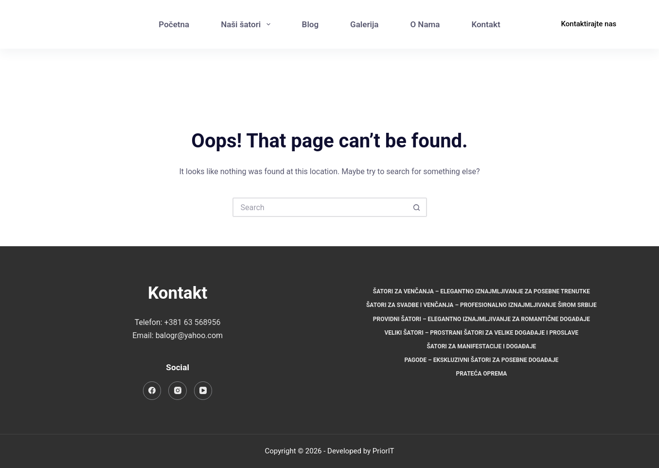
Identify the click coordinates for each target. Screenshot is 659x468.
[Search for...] (320, 207)
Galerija (364, 24)
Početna (174, 24)
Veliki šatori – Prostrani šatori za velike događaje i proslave (481, 332)
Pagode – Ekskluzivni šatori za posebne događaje (481, 360)
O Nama (425, 24)
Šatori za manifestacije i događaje (481, 346)
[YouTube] (203, 390)
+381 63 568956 (192, 322)
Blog (310, 24)
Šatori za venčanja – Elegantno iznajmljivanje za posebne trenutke (481, 291)
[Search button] (417, 207)
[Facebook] (532, 15)
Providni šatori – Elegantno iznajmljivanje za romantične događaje (481, 319)
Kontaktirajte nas (589, 23)
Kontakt (485, 24)
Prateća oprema (481, 373)
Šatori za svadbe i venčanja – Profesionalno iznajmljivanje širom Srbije (481, 305)
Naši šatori (247, 24)
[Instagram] (532, 34)
